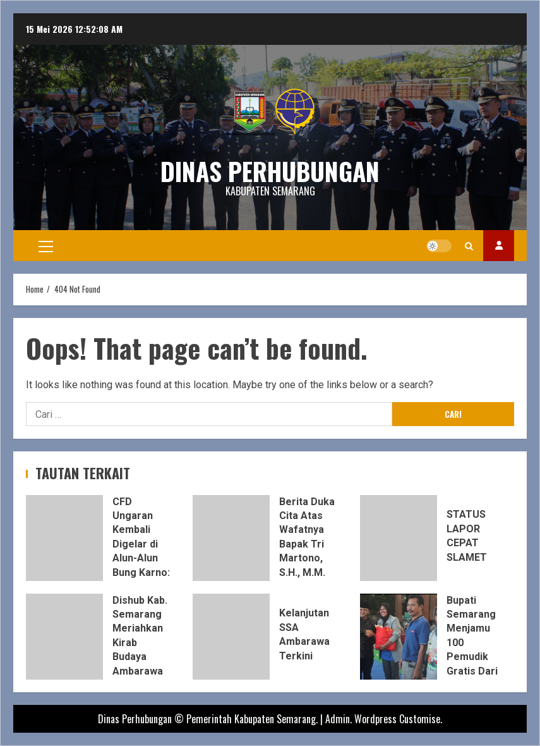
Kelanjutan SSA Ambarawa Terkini (231, 637)
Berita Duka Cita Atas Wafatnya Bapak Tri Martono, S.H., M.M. (231, 538)
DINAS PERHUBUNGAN (270, 170)
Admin (337, 718)
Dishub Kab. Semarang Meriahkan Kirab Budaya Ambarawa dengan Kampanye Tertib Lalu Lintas (64, 637)
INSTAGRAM (498, 245)
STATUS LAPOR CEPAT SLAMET (398, 538)
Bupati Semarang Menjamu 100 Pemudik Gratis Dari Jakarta (398, 637)
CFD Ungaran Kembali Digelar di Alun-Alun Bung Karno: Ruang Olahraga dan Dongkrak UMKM (64, 538)
